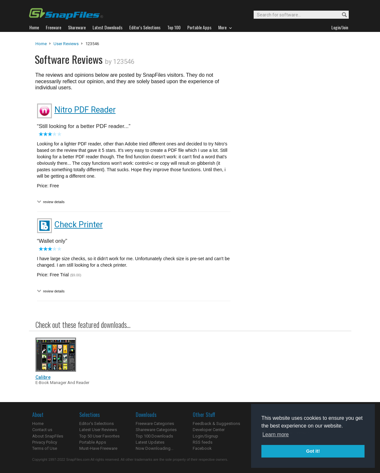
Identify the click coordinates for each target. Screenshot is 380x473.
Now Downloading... (154, 448)
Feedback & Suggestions (216, 423)
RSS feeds (202, 442)
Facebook (202, 448)
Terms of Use (44, 448)
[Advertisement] (290, 172)
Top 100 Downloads (154, 436)
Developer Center (209, 429)
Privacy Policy (44, 442)
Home (41, 43)
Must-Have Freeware (98, 448)
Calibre (43, 377)
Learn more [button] (275, 434)
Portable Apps (92, 442)
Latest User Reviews (98, 429)
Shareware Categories (156, 429)
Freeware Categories (155, 423)
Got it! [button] (313, 451)
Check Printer (78, 224)
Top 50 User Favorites (99, 436)
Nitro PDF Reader (85, 109)
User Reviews (66, 43)
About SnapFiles (47, 436)
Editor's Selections (96, 423)
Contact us (42, 429)
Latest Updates (150, 442)
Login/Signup (205, 436)
